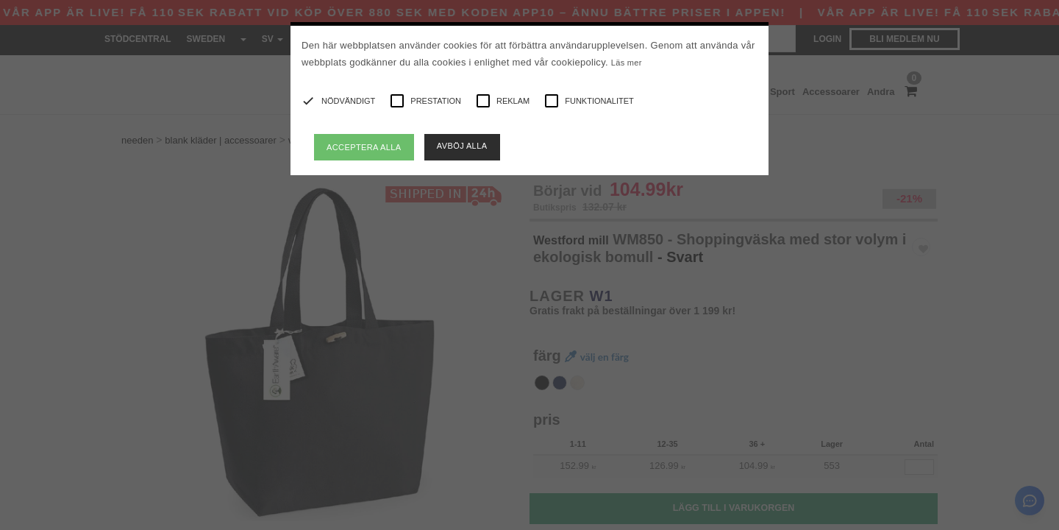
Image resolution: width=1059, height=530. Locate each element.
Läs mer (626, 62)
